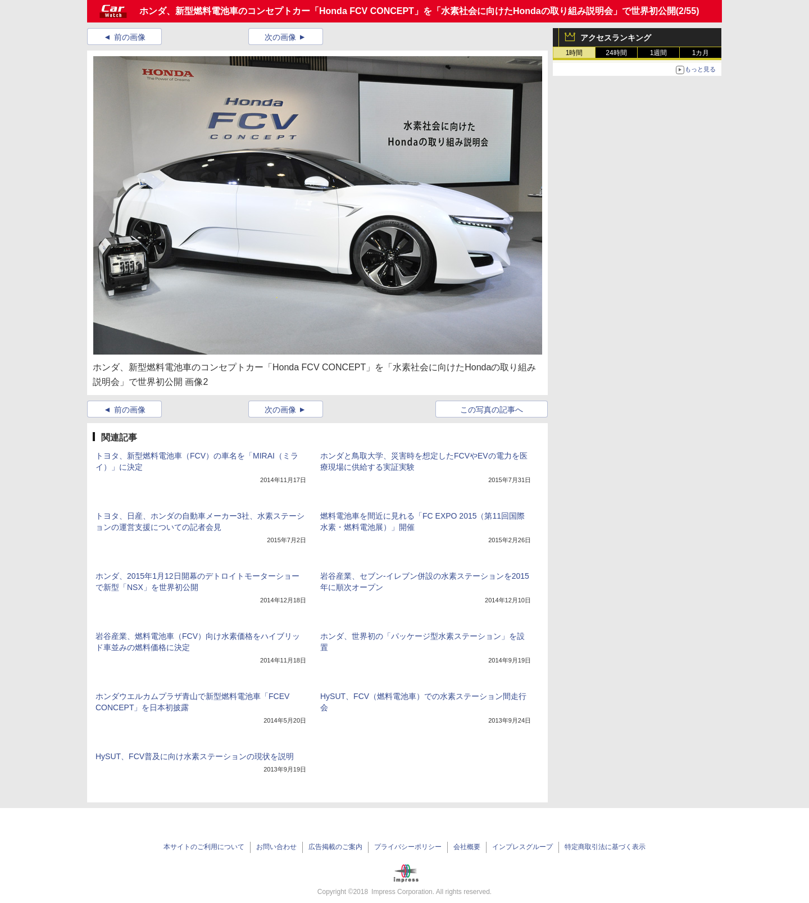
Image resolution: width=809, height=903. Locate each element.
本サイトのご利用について (203, 847)
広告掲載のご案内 (335, 847)
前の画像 (130, 37)
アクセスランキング (615, 37)
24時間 (616, 53)
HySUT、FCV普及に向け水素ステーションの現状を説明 (195, 756)
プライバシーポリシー (408, 847)
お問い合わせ (276, 847)
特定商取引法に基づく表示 (605, 847)
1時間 (574, 53)
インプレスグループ (522, 847)
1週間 (658, 53)
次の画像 (280, 37)
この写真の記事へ (491, 409)
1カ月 (701, 53)
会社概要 (466, 847)
